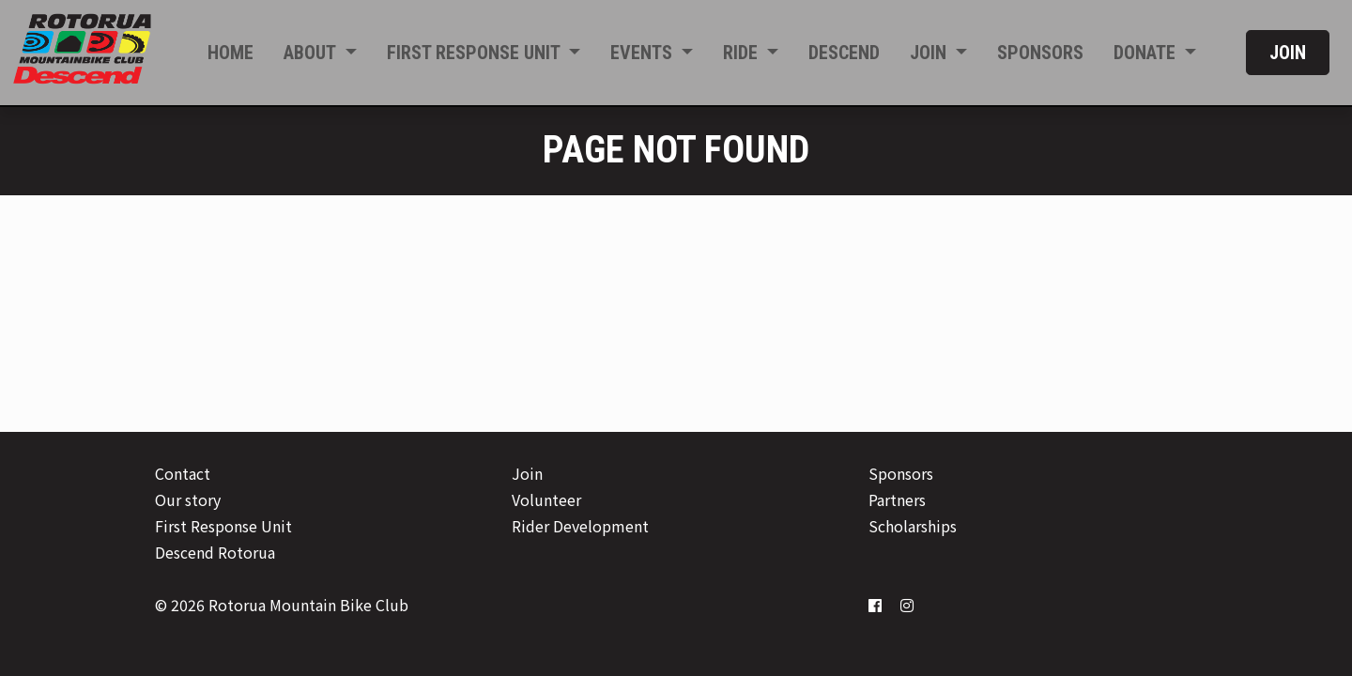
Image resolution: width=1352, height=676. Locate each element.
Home (230, 52)
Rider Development (580, 526)
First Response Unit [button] (475, 52)
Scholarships (912, 526)
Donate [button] (1147, 52)
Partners (897, 499)
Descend (844, 52)
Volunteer (546, 499)
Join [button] (930, 52)
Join (1287, 52)
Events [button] (643, 52)
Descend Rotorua (215, 552)
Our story (188, 499)
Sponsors (1040, 52)
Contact (182, 473)
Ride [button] (742, 52)
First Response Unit (223, 526)
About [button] (312, 52)
